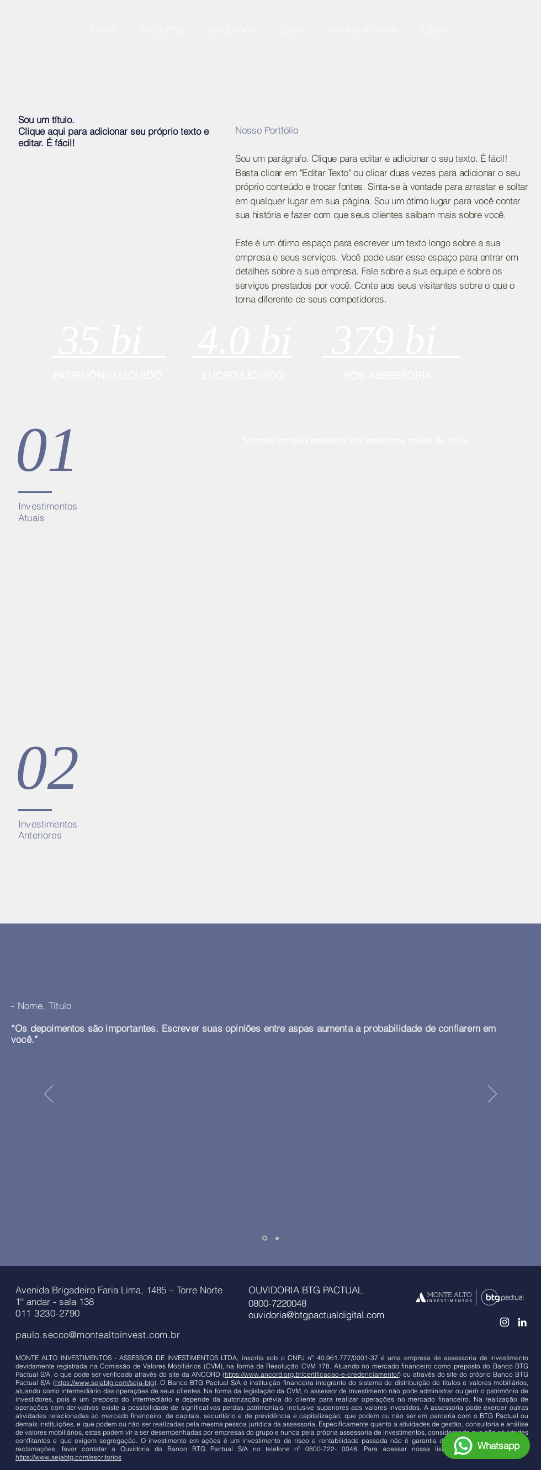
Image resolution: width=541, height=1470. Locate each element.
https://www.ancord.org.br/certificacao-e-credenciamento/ (312, 1374)
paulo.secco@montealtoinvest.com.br (97, 1334)
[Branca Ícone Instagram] (504, 1322)
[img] (277, 451)
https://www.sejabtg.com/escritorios (68, 1457)
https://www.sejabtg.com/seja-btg (104, 1382)
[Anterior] (48, 1094)
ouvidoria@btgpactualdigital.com (316, 1314)
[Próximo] (492, 1094)
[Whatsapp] (486, 1445)
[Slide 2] (277, 1238)
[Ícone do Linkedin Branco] (522, 1322)
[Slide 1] (264, 1238)
